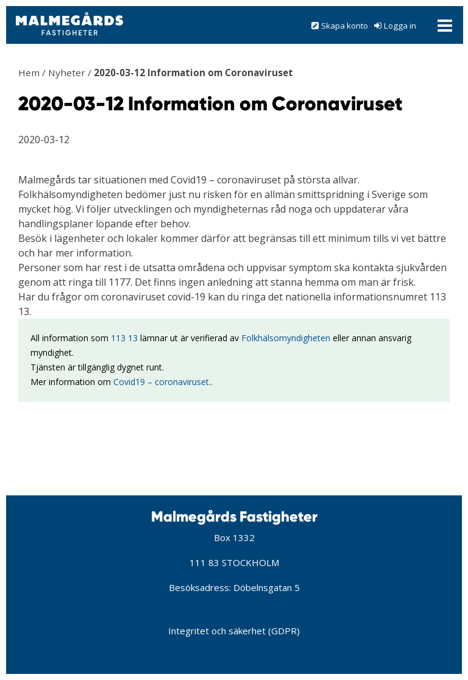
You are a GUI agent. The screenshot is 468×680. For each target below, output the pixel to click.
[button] (235, 25)
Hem (29, 72)
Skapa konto (344, 25)
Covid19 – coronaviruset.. (163, 382)
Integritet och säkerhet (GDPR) (234, 631)
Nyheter (66, 72)
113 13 (124, 338)
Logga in (400, 25)
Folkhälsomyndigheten (285, 338)
